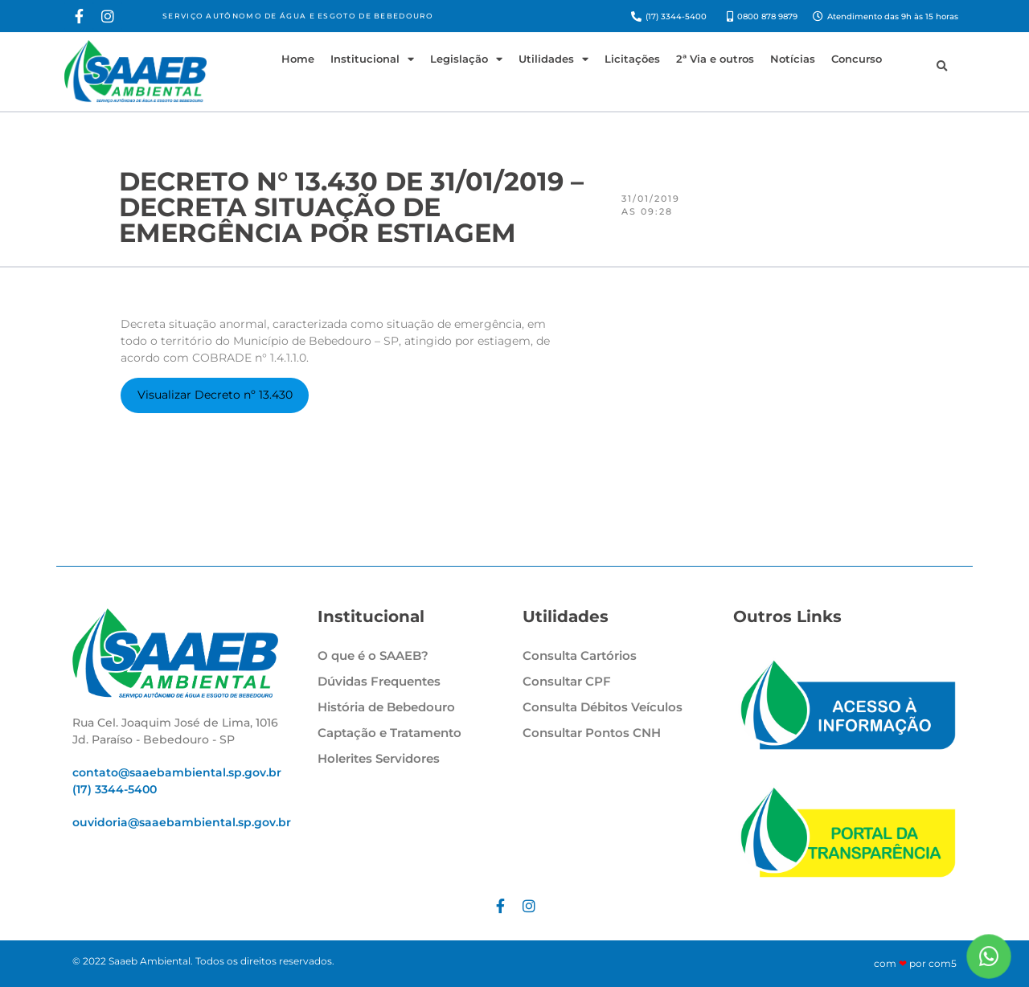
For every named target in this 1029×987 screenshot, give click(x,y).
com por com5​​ (915, 963)
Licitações (632, 58)
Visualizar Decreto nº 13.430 (215, 394)
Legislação (466, 59)
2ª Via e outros (715, 58)
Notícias (792, 58)
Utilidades (553, 59)
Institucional (372, 59)
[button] (941, 66)
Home (297, 58)
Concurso (856, 58)
